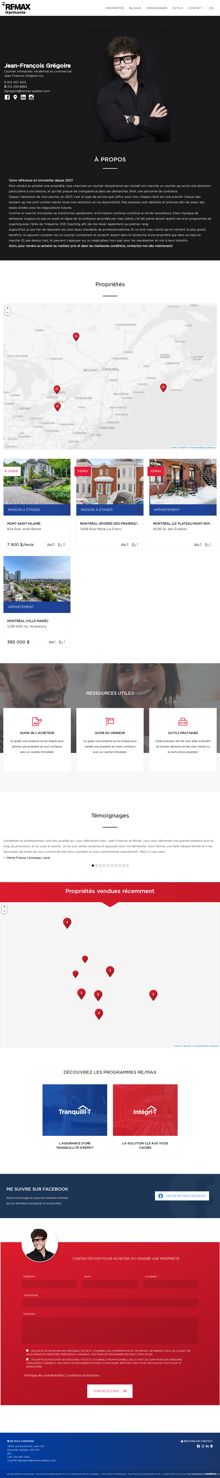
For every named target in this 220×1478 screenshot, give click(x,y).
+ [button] (8, 308)
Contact (195, 8)
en (211, 8)
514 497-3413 (16, 82)
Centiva (210, 1474)
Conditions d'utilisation (82, 1375)
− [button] (8, 313)
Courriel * (152, 1277)
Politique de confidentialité (44, 1375)
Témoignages (156, 8)
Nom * (88, 1277)
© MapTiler (183, 447)
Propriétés (115, 8)
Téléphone (30, 1295)
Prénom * (29, 1277)
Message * (30, 1314)
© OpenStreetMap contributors (202, 447)
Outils (177, 8)
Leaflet (174, 447)
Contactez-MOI (110, 1391)
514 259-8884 (17, 86)
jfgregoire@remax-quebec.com (27, 91)
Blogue (135, 8)
